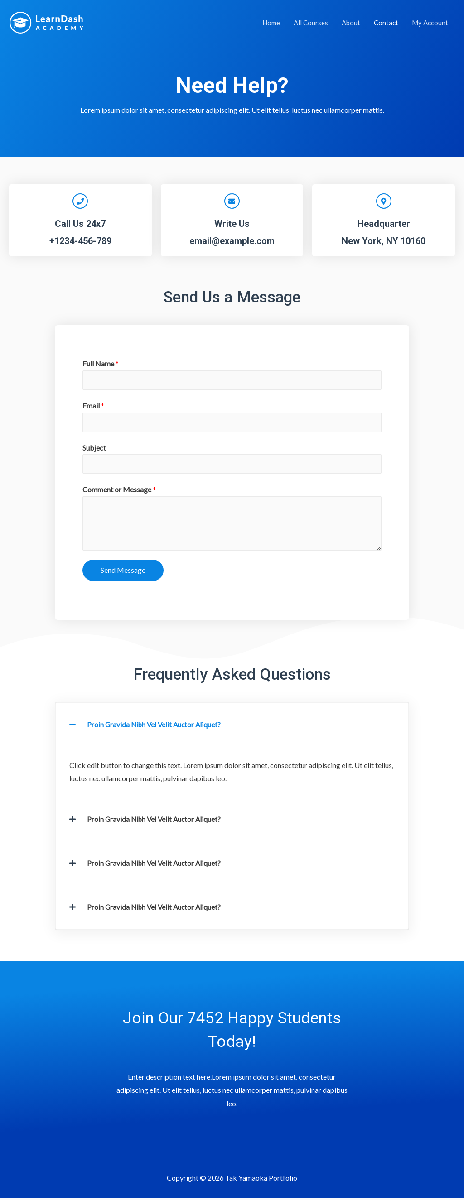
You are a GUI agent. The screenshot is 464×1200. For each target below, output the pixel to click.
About (351, 23)
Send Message (123, 572)
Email (93, 406)
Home (271, 23)
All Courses (311, 23)
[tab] (232, 727)
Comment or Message (119, 492)
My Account (430, 23)
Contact (386, 23)
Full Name (100, 363)
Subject (94, 449)
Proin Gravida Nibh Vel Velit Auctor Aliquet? (156, 727)
